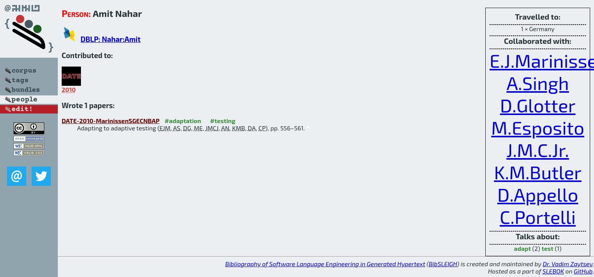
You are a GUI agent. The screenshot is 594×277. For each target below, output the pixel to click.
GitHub (583, 271)
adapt (522, 248)
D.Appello (537, 194)
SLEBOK (553, 271)
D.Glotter (537, 105)
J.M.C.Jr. (537, 149)
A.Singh (537, 83)
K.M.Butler (537, 172)
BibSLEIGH (443, 263)
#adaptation (183, 120)
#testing (222, 120)
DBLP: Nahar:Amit (111, 39)
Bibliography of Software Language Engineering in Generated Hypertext (325, 263)
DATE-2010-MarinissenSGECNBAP (111, 120)
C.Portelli (537, 216)
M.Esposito (537, 127)
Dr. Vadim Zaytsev (567, 263)
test (548, 248)
